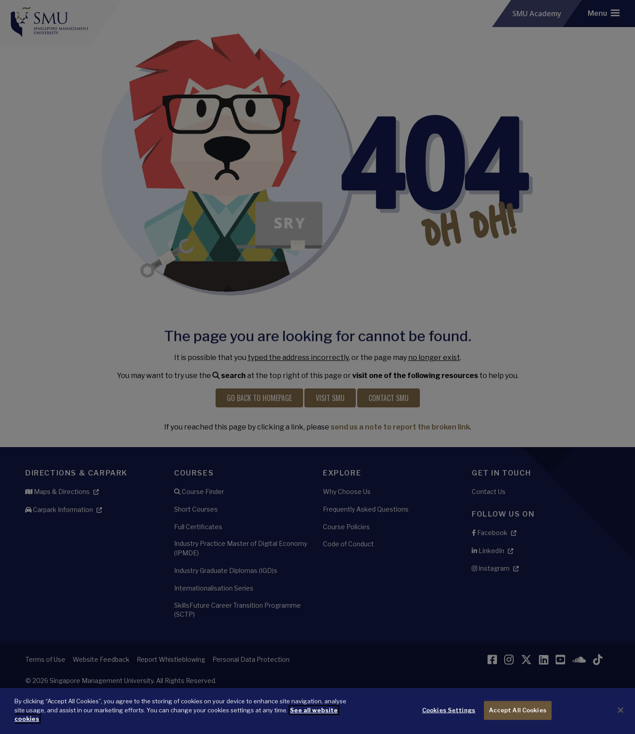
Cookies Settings (448, 710)
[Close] (620, 710)
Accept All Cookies (517, 710)
